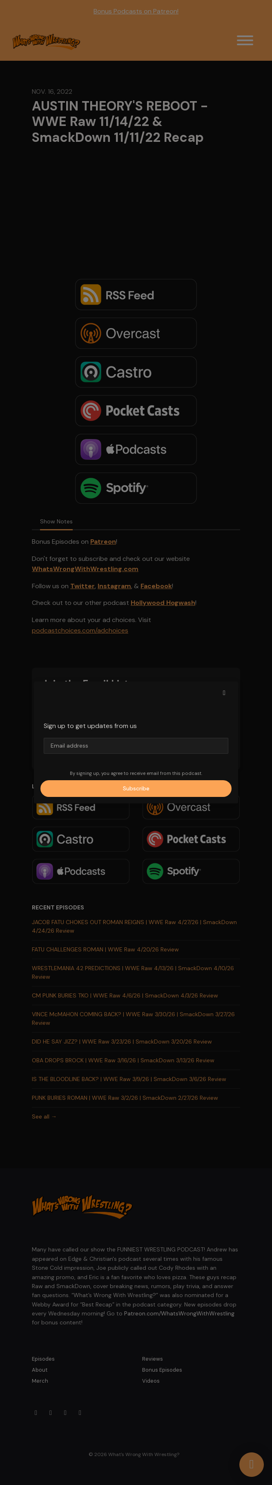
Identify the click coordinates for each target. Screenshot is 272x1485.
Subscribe (136, 788)
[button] (224, 693)
